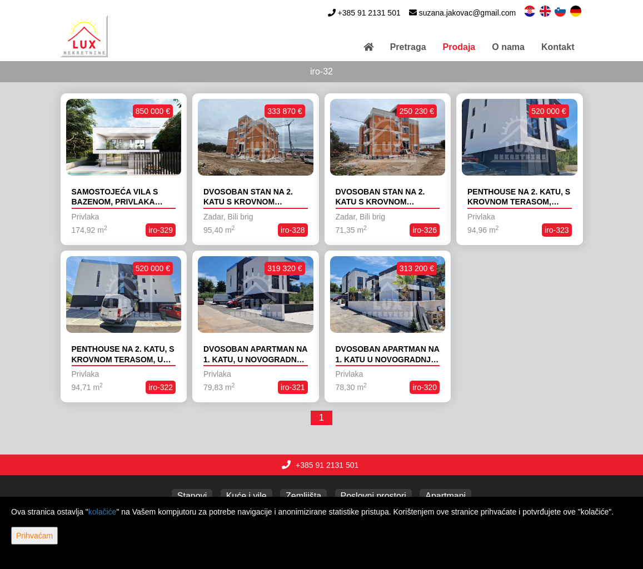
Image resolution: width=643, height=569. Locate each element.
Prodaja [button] (459, 47)
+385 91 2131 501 (368, 12)
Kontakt (558, 47)
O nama (508, 47)
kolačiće (102, 511)
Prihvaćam (34, 535)
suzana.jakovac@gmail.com (467, 12)
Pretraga (408, 47)
